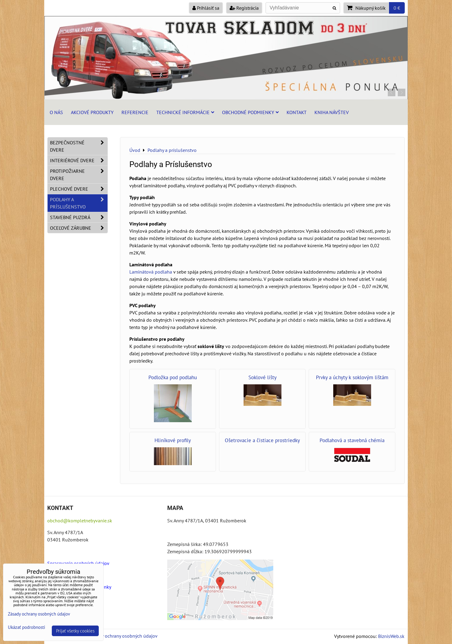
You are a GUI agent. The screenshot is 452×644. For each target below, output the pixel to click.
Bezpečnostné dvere (79, 146)
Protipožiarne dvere (79, 174)
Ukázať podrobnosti (26, 627)
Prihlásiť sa (205, 8)
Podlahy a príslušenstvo (79, 203)
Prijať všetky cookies (75, 631)
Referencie (134, 112)
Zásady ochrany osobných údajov (123, 636)
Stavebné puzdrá (79, 217)
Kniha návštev (331, 112)
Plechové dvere (79, 189)
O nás (56, 112)
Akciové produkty (92, 112)
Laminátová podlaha (150, 272)
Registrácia (244, 8)
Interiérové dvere (79, 160)
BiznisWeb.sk (391, 636)
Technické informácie (185, 112)
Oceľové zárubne (79, 228)
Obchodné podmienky (250, 112)
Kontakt (297, 112)
